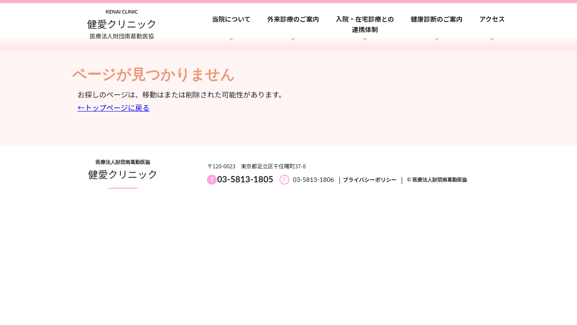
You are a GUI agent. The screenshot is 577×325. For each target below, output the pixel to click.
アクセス (492, 18)
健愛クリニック (122, 174)
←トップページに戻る (114, 107)
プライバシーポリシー (370, 179)
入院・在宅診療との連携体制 (365, 24)
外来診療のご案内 (293, 18)
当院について (231, 18)
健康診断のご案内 (437, 18)
